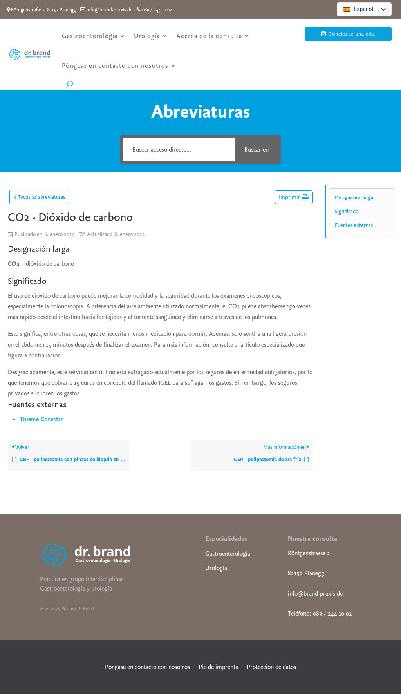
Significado (346, 211)
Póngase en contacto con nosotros (115, 65)
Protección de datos (271, 666)
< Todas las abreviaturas (39, 197)
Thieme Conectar (41, 419)
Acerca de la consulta (209, 36)
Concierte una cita (351, 34)
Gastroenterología (89, 36)
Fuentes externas (354, 225)
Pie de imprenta (218, 666)
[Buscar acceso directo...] (179, 149)
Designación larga (354, 197)
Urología (147, 36)
